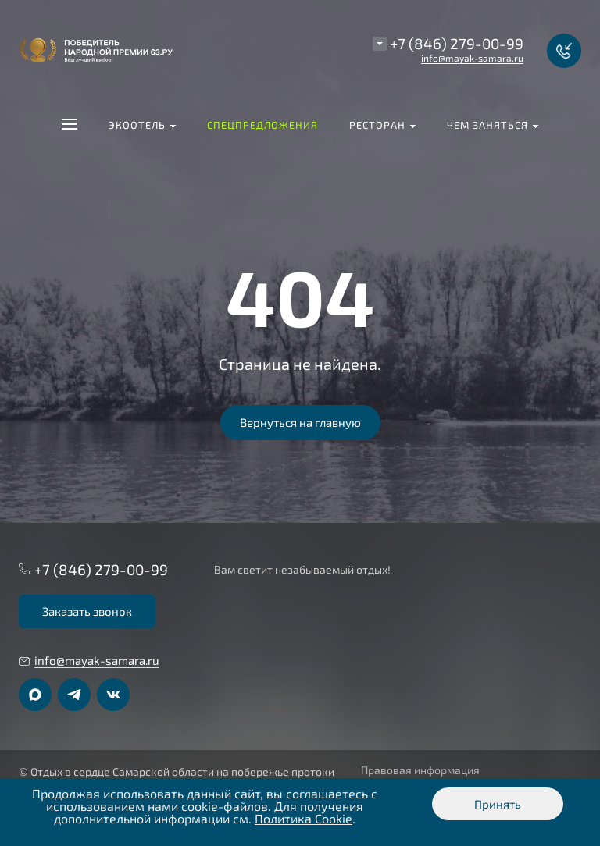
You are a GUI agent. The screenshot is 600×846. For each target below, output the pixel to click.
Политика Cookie (303, 818)
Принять (497, 804)
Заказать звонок (87, 611)
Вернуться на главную (300, 422)
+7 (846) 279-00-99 (456, 43)
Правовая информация (420, 770)
